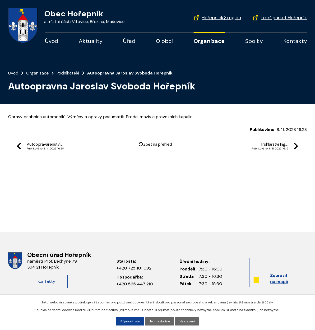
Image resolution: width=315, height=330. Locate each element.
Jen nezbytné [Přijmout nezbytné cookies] (159, 321)
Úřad (129, 41)
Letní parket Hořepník (284, 17)
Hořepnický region (221, 17)
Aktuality (90, 41)
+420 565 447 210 (134, 284)
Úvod (51, 41)
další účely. (265, 302)
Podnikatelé (67, 73)
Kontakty (295, 41)
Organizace (209, 41)
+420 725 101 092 (133, 268)
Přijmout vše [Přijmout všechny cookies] (130, 321)
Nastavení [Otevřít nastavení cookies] (187, 321)
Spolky (254, 41)
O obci (164, 41)
